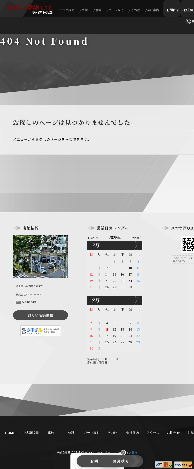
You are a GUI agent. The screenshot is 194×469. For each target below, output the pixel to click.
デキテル (90, 452)
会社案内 (156, 11)
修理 (107, 11)
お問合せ (173, 11)
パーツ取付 (123, 11)
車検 (96, 11)
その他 (140, 11)
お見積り (120, 462)
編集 (134, 452)
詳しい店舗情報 (40, 315)
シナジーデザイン (121, 452)
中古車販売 (80, 11)
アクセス (153, 432)
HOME (10, 433)
